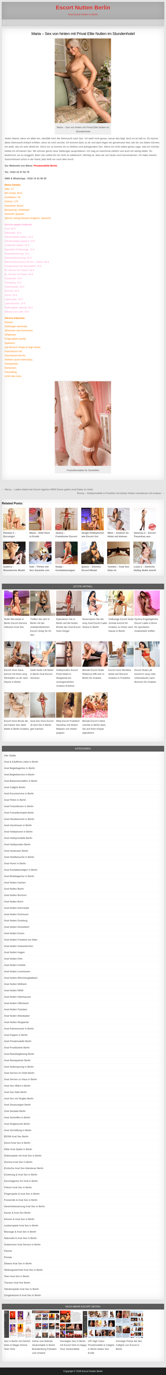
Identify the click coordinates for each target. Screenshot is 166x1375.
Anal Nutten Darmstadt (16, 908)
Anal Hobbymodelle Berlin (18, 838)
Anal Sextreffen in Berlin (17, 1117)
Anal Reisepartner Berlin (17, 1060)
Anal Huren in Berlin (15, 863)
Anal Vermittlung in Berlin (17, 1130)
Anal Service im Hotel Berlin (19, 1073)
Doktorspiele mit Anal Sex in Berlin (23, 1155)
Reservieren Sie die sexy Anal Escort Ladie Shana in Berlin (94, 623)
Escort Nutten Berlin (83, 7)
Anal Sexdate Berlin (15, 1111)
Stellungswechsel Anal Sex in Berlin (23, 1269)
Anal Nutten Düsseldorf (16, 926)
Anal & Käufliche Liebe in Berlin (21, 761)
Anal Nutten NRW (13, 990)
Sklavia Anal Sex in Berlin (18, 1263)
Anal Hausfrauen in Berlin (18, 825)
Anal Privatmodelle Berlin (17, 1041)
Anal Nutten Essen (14, 933)
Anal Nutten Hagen (14, 952)
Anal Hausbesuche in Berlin (19, 819)
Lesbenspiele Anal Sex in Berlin (21, 1225)
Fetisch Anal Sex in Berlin (18, 1187)
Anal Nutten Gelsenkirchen (18, 946)
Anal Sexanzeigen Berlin (17, 1104)
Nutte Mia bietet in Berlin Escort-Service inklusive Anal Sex (15, 623)
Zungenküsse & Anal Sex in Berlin (22, 1295)
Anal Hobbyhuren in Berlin (18, 831)
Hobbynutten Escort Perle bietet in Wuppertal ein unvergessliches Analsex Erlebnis (67, 678)
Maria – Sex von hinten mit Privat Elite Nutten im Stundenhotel (83, 33)
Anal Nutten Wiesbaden (17, 1015)
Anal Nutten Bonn (13, 901)
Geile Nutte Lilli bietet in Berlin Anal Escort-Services (41, 674)
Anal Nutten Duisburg (15, 920)
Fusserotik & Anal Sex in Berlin (21, 1200)
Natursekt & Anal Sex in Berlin (20, 1238)
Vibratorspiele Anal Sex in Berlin (21, 1289)
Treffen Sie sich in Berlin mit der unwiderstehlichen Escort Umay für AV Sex (40, 627)
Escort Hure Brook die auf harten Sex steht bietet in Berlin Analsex (16, 725)
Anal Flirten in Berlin (15, 799)
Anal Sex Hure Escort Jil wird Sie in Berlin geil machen (41, 725)
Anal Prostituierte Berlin (17, 1047)
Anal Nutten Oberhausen (17, 996)
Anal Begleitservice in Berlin (19, 774)
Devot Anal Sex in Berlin (17, 1142)
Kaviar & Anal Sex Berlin (17, 1212)
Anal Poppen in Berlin (16, 1035)
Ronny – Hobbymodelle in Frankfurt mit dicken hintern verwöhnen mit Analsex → (120, 493)
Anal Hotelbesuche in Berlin (19, 857)
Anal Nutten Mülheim (15, 984)
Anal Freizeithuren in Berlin (18, 806)
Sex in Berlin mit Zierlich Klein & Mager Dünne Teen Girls (17, 1345)
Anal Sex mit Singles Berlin (18, 1098)
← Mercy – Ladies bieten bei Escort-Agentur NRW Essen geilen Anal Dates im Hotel (47, 489)
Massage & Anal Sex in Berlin (20, 1231)
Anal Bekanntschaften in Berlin (20, 780)
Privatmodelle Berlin (45, 165)
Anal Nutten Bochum (15, 895)
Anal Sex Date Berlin (15, 1092)
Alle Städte (10, 755)
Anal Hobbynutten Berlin (17, 844)
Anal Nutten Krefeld (14, 965)
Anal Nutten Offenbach (16, 1003)
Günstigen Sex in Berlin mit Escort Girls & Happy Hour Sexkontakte (73, 1345)
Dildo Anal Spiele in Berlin (18, 1149)
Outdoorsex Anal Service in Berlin (22, 1244)
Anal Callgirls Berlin (14, 787)
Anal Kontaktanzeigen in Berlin (20, 869)
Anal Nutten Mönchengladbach (21, 977)
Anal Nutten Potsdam (15, 1009)
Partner (8, 1250)
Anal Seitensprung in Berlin (19, 1066)
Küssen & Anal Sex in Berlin (19, 1219)
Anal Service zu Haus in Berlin (20, 1079)
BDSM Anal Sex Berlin (16, 1136)
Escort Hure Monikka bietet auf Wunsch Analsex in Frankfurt (119, 674)
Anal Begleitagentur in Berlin (19, 768)
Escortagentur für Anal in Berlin (21, 1181)
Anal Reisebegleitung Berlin (19, 1054)
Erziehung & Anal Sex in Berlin (20, 1174)
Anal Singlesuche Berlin (17, 1123)
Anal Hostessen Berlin (16, 850)
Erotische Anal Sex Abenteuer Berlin (23, 1168)
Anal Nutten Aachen (15, 882)
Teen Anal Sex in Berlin (16, 1276)
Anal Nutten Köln (13, 958)
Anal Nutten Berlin (14, 888)
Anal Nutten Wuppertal (16, 1022)
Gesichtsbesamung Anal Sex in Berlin (24, 1206)
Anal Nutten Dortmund (16, 914)
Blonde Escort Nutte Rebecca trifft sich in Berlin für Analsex (93, 674)
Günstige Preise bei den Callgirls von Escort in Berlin (129, 1345)
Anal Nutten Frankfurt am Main (20, 939)
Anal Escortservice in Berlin (19, 793)
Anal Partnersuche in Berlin (19, 1028)
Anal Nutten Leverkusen (17, 971)
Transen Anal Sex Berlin (17, 1282)
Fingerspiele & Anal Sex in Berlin (22, 1193)
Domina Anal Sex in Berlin (18, 1162)
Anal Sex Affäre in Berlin (17, 1085)
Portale (8, 1257)
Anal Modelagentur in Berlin (19, 876)
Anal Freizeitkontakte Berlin (19, 812)
